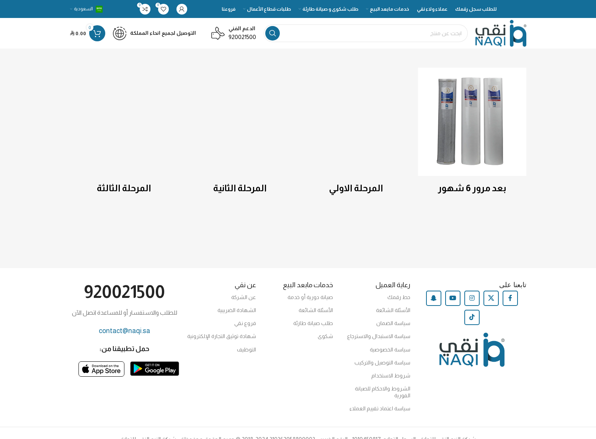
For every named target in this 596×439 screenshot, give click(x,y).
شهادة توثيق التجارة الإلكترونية (221, 336)
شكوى (325, 336)
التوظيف (246, 349)
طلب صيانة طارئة (313, 323)
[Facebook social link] (510, 298)
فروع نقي (245, 323)
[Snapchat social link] (433, 298)
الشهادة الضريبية (236, 310)
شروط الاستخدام (390, 375)
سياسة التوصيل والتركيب (382, 362)
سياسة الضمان (393, 323)
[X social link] (491, 298)
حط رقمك (398, 297)
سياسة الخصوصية (390, 349)
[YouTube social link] (452, 298)
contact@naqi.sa (124, 331)
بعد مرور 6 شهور (472, 188)
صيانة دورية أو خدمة (310, 297)
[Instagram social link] (472, 298)
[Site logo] (500, 32)
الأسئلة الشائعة (393, 310)
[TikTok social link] (472, 317)
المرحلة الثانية (240, 188)
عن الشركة (243, 297)
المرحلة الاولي (356, 188)
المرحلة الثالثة (124, 188)
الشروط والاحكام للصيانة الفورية (382, 391)
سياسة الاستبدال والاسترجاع (378, 336)
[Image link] (154, 368)
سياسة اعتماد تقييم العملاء (379, 408)
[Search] (366, 33)
